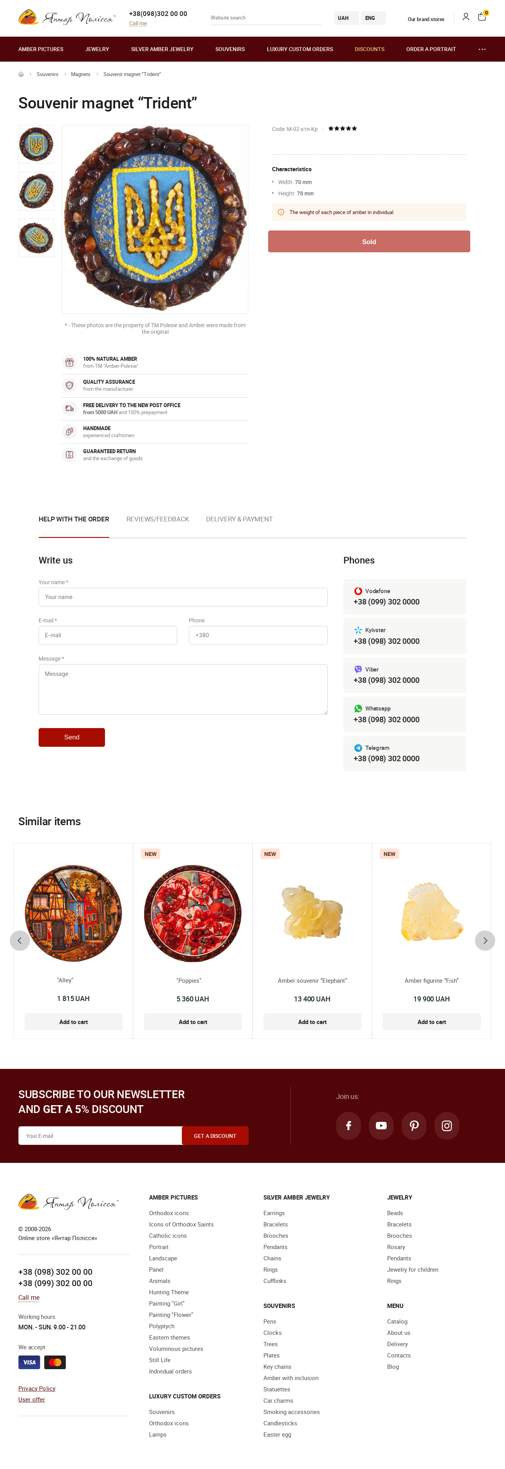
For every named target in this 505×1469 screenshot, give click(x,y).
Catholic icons (168, 1235)
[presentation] (20, 940)
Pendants (275, 1247)
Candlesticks (280, 1423)
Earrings (274, 1213)
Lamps (158, 1434)
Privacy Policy (36, 1388)
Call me (138, 24)
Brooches (275, 1235)
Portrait (159, 1247)
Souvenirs (230, 49)
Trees (270, 1344)
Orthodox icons (169, 1213)
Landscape (163, 1258)
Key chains (277, 1366)
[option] (36, 144)
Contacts (399, 1355)
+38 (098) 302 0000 (386, 641)
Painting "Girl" (167, 1303)
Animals (160, 1281)
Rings (270, 1269)
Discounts (369, 49)
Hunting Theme (169, 1292)
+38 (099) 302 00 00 (55, 1283)
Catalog (397, 1321)
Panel (156, 1269)
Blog (393, 1366)
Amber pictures (40, 49)
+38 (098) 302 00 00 (55, 1271)
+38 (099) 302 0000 (386, 601)
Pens (269, 1321)
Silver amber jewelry (162, 49)
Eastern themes (169, 1337)
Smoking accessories (291, 1412)
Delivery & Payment (239, 518)
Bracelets (275, 1224)
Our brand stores (421, 19)
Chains (272, 1258)
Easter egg (277, 1434)
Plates (271, 1355)
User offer (31, 1399)
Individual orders (170, 1371)
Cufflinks (274, 1281)
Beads (395, 1213)
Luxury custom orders (300, 49)
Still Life (160, 1360)
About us (399, 1332)
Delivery (397, 1344)
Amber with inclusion (290, 1378)
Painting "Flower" (171, 1314)
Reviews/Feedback (157, 518)
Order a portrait (431, 49)
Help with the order (74, 518)
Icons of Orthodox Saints (181, 1224)
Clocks (272, 1332)
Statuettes (276, 1389)
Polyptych (161, 1326)
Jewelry (97, 49)
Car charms (278, 1400)
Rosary (396, 1247)
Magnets (81, 74)
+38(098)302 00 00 (158, 13)
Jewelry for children (412, 1269)
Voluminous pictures (176, 1348)
